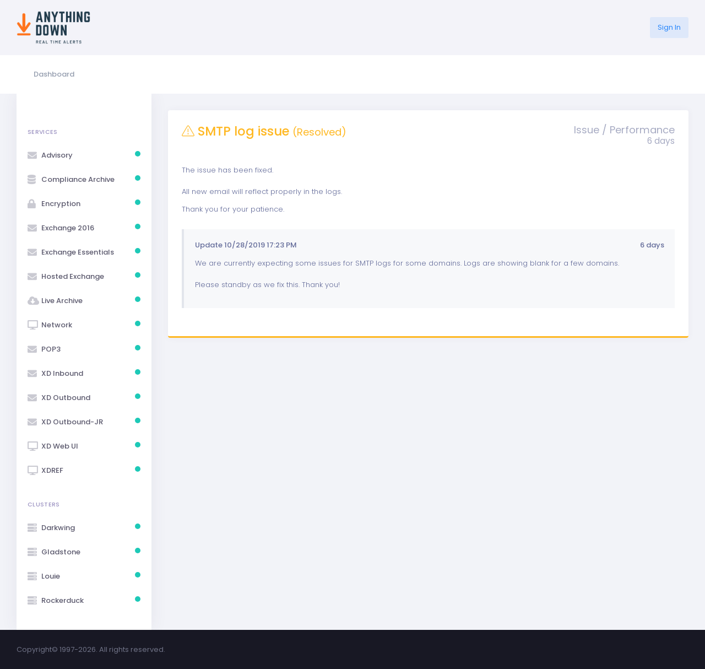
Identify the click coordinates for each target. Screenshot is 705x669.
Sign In (669, 27)
